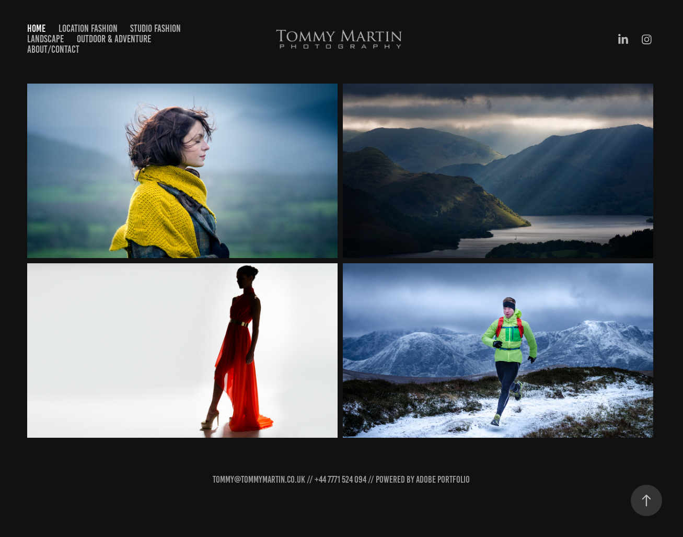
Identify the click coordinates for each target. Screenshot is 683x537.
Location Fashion (88, 28)
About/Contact (53, 49)
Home (36, 28)
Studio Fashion (155, 28)
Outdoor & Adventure (114, 38)
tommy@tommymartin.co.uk (259, 479)
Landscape (45, 38)
